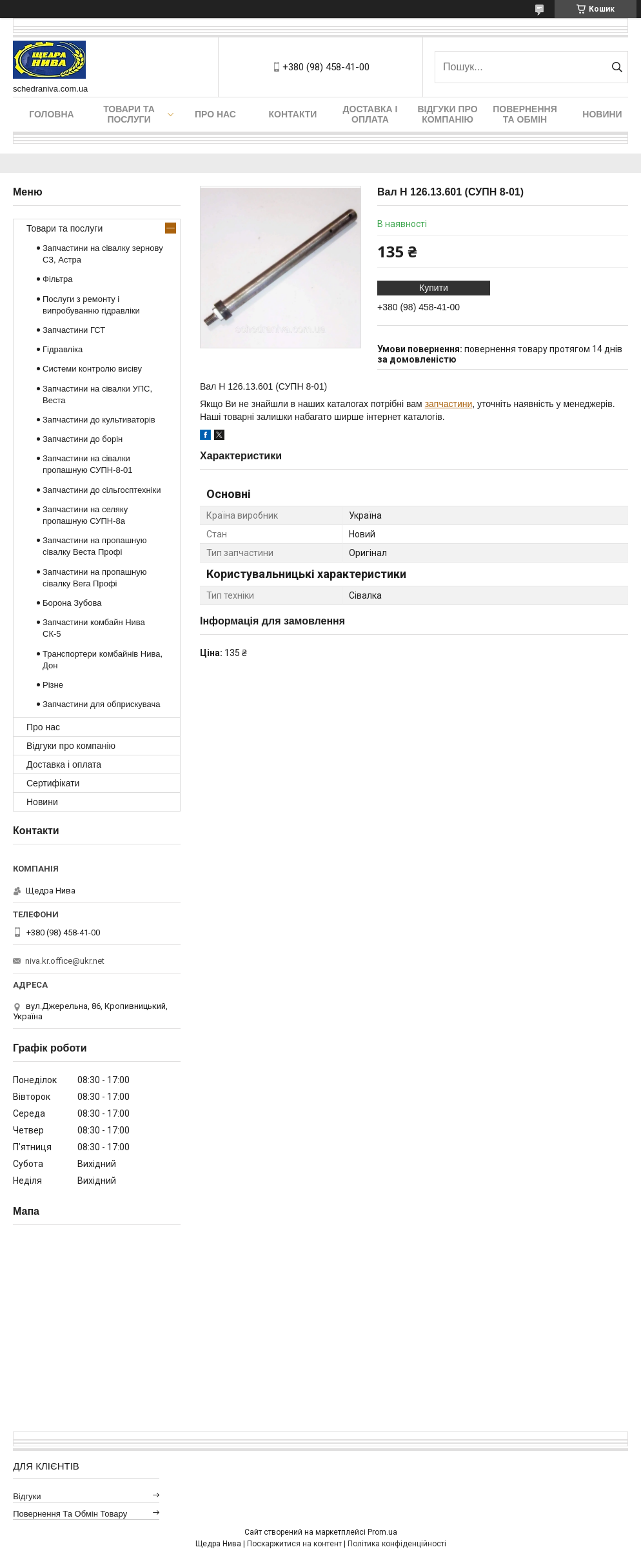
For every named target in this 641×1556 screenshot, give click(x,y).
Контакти (293, 114)
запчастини (449, 404)
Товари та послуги (129, 114)
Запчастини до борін (83, 439)
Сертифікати (52, 783)
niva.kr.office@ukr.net (64, 961)
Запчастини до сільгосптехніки (102, 490)
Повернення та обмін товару (70, 1514)
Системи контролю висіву (92, 369)
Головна (51, 114)
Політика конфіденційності (397, 1543)
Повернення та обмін (525, 114)
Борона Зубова (72, 603)
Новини (602, 114)
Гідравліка (63, 349)
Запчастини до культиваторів (99, 419)
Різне (53, 685)
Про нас (215, 114)
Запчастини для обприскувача (101, 704)
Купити (433, 288)
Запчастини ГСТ (74, 330)
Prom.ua (382, 1532)
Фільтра (58, 279)
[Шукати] (617, 67)
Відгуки (27, 1496)
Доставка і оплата (370, 114)
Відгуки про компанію (447, 114)
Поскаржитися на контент (294, 1543)
